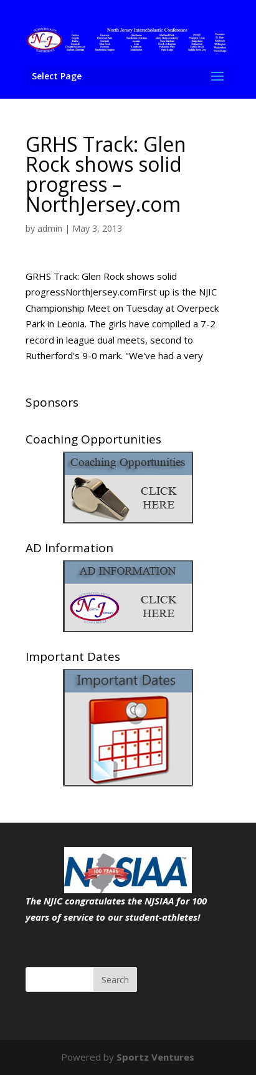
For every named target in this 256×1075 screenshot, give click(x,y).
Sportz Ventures (155, 1057)
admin (49, 228)
